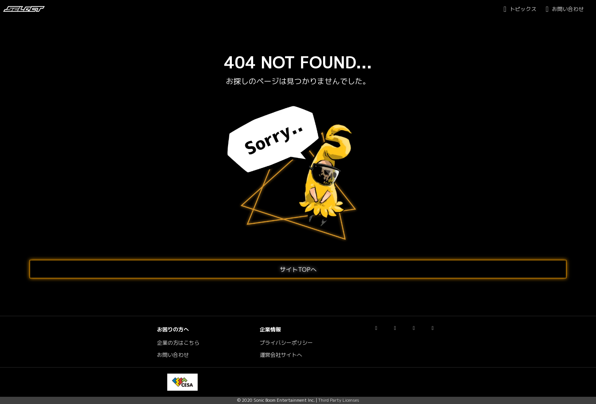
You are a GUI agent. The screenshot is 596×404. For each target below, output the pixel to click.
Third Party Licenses (338, 400)
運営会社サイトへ (281, 355)
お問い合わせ (173, 355)
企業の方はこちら (178, 342)
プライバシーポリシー (286, 342)
